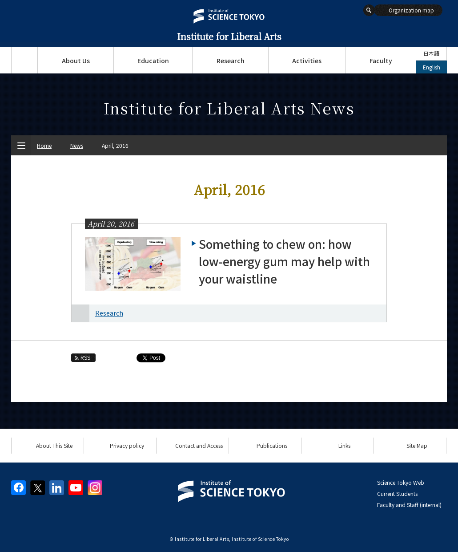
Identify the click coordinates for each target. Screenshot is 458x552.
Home (44, 145)
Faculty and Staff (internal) (409, 504)
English (431, 67)
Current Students (397, 493)
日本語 (431, 53)
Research (231, 60)
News (76, 145)
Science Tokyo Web (400, 482)
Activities (306, 60)
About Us (76, 60)
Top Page (24, 60)
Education (153, 60)
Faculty (381, 60)
